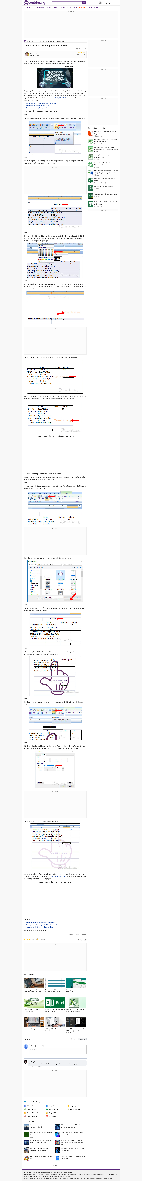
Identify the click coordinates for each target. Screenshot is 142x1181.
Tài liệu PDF (51, 1116)
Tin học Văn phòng (48, 41)
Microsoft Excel (60, 41)
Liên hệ (54, 1172)
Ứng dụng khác (73, 1106)
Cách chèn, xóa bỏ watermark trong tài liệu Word (42, 103)
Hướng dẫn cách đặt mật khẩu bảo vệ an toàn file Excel (44, 925)
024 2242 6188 (36, 1176)
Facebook (65, 1172)
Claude (49, 7)
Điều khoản (32, 1172)
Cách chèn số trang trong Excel (36, 108)
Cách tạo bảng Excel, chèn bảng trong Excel (40, 922)
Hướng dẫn (43, 1172)
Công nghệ (82, 7)
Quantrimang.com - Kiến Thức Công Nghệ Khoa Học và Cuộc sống (34, 2)
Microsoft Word (30, 1106)
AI (33, 7)
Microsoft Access (30, 1116)
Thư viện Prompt (72, 7)
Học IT (90, 7)
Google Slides (51, 1113)
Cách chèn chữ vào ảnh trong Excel (37, 105)
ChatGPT (55, 7)
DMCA (70, 1172)
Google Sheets (52, 1109)
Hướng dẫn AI (40, 7)
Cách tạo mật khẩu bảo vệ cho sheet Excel (40, 927)
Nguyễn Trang (34, 55)
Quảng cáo (59, 1172)
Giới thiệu (26, 1172)
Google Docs (51, 1106)
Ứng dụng (38, 41)
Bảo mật (38, 1172)
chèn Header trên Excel (57, 876)
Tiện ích (96, 7)
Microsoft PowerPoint (32, 1113)
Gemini (62, 7)
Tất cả (28, 7)
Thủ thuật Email (73, 1109)
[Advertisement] (71, 25)
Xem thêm (55, 1165)
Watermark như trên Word (57, 98)
